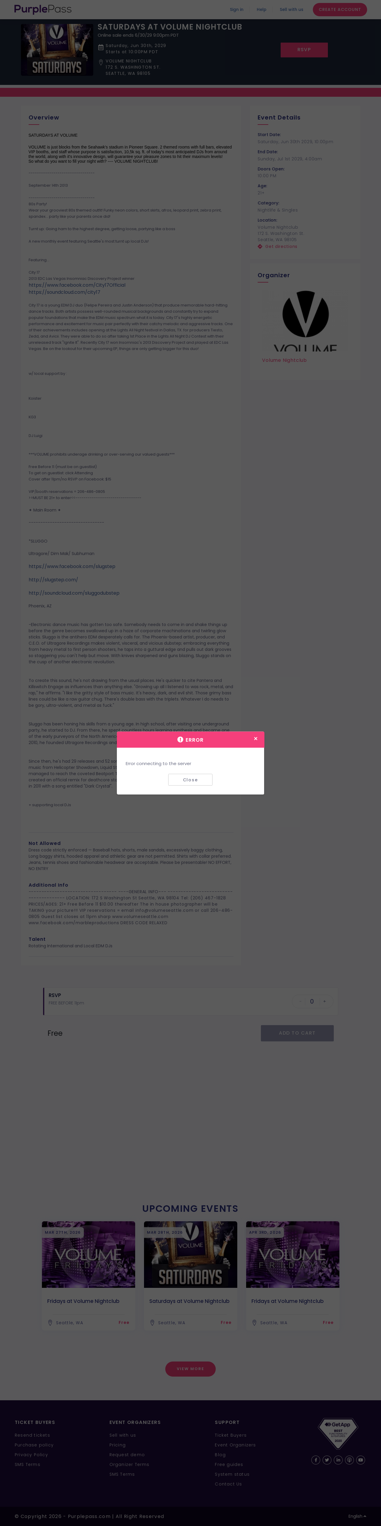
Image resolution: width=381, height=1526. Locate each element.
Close (190, 780)
